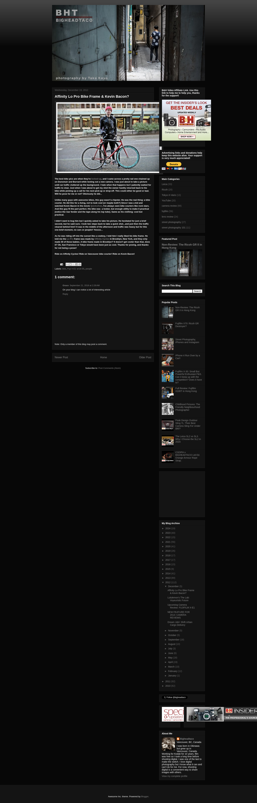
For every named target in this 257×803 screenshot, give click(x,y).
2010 (168, 686)
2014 (168, 573)
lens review (167, 216)
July (170, 648)
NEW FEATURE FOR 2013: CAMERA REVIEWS (179, 615)
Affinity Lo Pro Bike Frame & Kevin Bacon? (181, 591)
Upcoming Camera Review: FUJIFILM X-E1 (181, 606)
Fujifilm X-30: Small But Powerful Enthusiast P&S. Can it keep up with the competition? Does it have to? (188, 377)
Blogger (144, 796)
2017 (168, 560)
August (172, 644)
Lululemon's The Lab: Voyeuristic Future (178, 599)
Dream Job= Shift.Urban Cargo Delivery (180, 623)
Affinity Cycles (101, 239)
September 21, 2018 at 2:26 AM (85, 285)
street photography (171, 222)
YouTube (166, 200)
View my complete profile (174, 776)
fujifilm (165, 211)
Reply (65, 294)
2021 (168, 542)
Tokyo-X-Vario (169, 195)
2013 (168, 578)
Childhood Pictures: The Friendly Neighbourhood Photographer (187, 407)
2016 (168, 564)
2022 (168, 537)
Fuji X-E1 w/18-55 (75, 269)
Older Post (145, 357)
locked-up (96, 179)
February (173, 671)
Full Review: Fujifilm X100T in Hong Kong (186, 389)
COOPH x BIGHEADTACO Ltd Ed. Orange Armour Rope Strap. (187, 456)
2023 (168, 533)
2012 (168, 582)
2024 (168, 528)
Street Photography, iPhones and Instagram (187, 341)
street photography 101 (174, 227)
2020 (168, 546)
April (170, 662)
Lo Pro (70, 239)
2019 (168, 551)
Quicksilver (96, 206)
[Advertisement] (182, 493)
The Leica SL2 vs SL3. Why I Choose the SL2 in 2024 (188, 439)
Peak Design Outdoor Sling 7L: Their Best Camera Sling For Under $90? (187, 424)
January (172, 675)
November (173, 630)
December (173, 586)
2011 (168, 681)
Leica (164, 184)
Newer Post (61, 357)
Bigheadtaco (187, 738)
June (171, 653)
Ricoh (165, 189)
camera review (169, 205)
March (171, 666)
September (174, 639)
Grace (66, 285)
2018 (168, 555)
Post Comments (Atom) (109, 368)
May (170, 657)
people (89, 269)
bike (64, 269)
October (172, 635)
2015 (168, 569)
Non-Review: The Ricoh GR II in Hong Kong (187, 309)
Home (103, 357)
